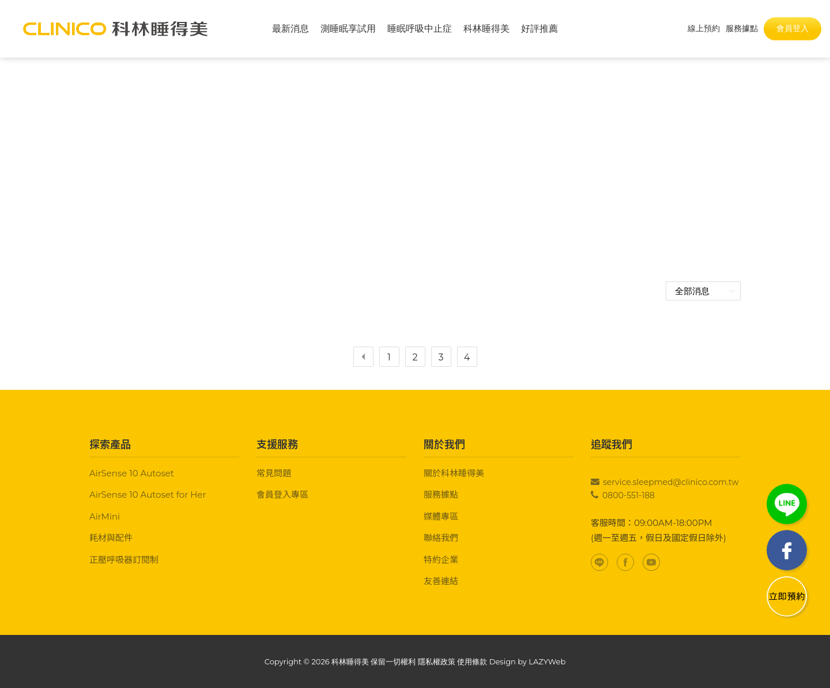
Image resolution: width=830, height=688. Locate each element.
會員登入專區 (282, 494)
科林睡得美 (486, 28)
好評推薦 (539, 28)
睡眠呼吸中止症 (419, 28)
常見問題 (273, 473)
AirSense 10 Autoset (131, 473)
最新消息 (290, 28)
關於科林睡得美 (454, 473)
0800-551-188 (628, 495)
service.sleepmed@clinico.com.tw (671, 482)
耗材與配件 (111, 537)
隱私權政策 (436, 661)
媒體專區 (441, 516)
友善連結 (441, 581)
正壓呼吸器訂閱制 (124, 559)
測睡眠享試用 (348, 28)
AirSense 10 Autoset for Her (147, 494)
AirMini (104, 516)
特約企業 (441, 559)
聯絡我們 (441, 537)
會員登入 (792, 28)
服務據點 (441, 494)
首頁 (394, 166)
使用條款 (472, 661)
